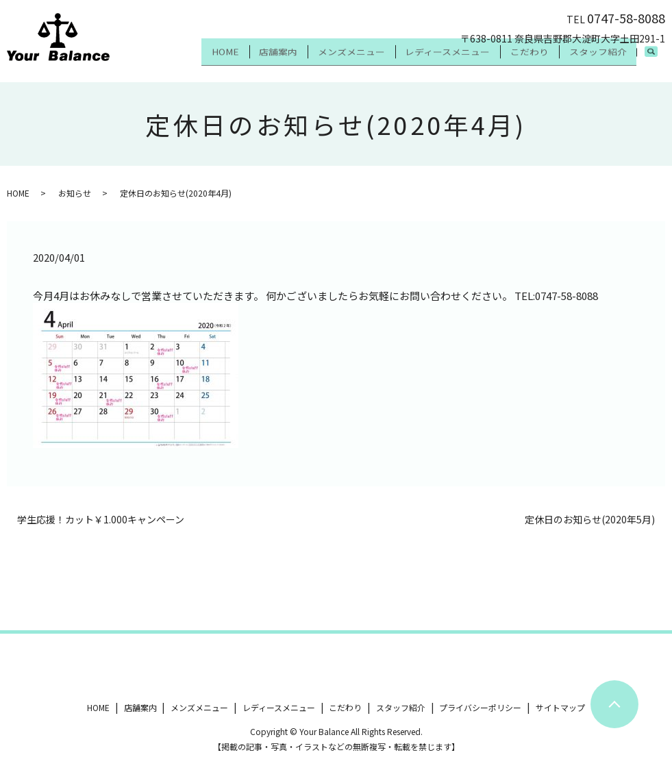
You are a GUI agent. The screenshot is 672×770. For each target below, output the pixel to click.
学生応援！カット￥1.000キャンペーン (100, 519)
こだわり (516, 60)
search (658, 61)
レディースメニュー (426, 60)
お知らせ (74, 193)
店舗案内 (240, 60)
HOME (178, 60)
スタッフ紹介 (593, 60)
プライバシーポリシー (480, 707)
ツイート (26, 668)
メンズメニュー (321, 60)
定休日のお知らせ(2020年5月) (590, 519)
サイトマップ (560, 707)
